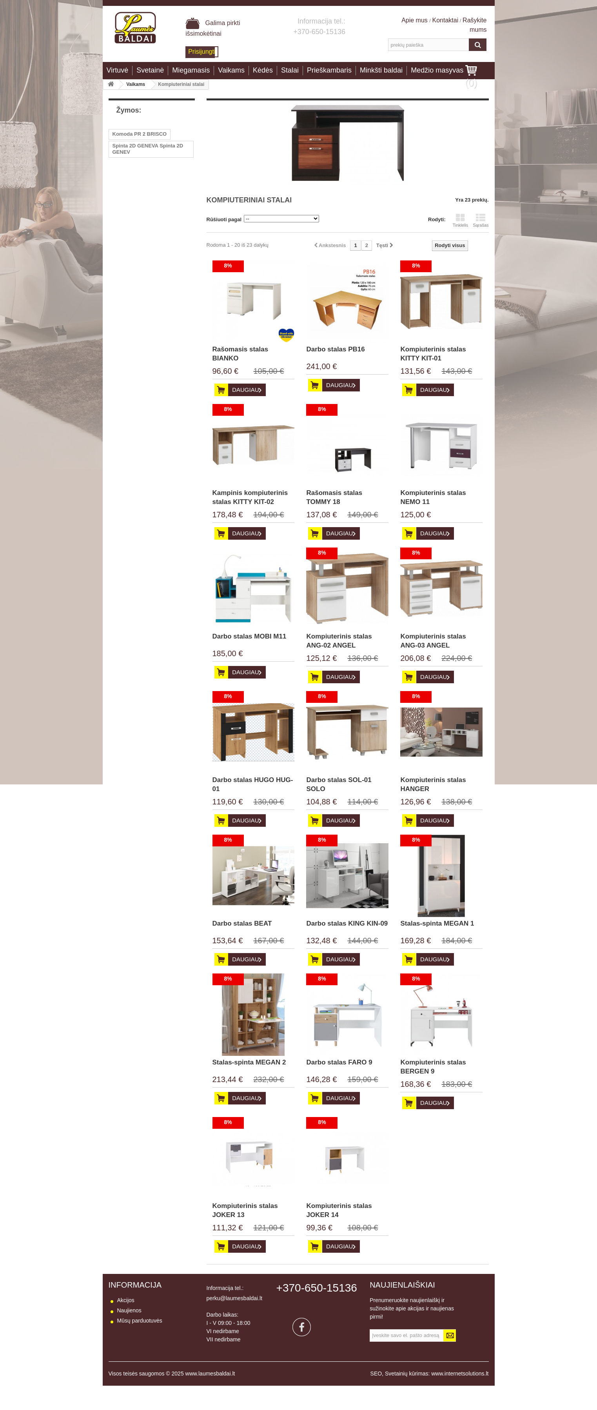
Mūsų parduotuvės (139, 1320)
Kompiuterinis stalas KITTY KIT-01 (433, 354)
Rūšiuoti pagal (224, 219)
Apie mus (415, 20)
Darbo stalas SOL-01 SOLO (338, 784)
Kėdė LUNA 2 (129, 164)
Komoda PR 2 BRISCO (140, 134)
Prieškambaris (329, 70)
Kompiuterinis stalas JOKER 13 (245, 1210)
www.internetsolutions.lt (459, 1398)
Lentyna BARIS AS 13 (139, 234)
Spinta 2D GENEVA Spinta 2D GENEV (148, 149)
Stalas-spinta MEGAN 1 (437, 923)
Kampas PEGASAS (136, 211)
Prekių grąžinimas (139, 1351)
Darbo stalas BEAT (242, 923)
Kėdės (263, 70)
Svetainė (150, 70)
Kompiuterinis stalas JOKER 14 (339, 1210)
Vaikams (231, 70)
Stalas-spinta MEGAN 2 (249, 1062)
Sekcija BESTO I (132, 246)
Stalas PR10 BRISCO (138, 199)
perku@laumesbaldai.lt (235, 1298)
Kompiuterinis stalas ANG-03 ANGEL (433, 641)
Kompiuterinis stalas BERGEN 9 (433, 1067)
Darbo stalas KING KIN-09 (347, 923)
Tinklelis (460, 220)
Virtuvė (118, 70)
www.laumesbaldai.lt (210, 1398)
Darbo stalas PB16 (335, 349)
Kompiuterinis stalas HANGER (433, 784)
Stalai (290, 70)
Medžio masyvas (437, 70)
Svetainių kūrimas (406, 1398)
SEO (376, 1398)
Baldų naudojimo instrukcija (150, 1371)
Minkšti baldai (381, 70)
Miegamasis (191, 70)
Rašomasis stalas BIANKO (240, 354)
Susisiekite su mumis (143, 1331)
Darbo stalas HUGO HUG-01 (252, 784)
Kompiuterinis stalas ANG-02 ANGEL (339, 641)
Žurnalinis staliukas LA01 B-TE (150, 175)
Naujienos (129, 1310)
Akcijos (125, 1300)
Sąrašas (480, 220)
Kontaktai (445, 20)
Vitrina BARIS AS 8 (135, 223)
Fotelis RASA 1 (131, 187)
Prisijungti (201, 51)
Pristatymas (131, 1341)
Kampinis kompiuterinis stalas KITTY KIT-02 (250, 497)
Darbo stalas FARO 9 (339, 1062)
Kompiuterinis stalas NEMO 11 (433, 497)
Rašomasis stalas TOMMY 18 (334, 497)
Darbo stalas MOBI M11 (249, 636)
